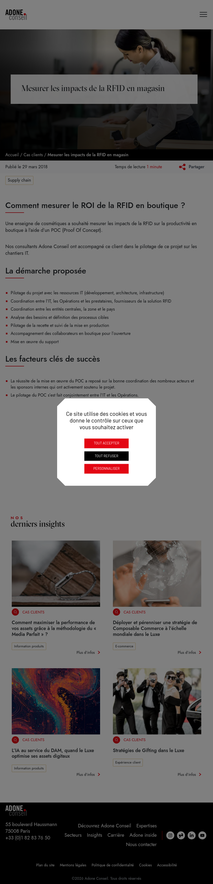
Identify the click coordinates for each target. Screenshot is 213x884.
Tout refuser (106, 456)
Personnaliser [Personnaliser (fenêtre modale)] (106, 468)
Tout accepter (106, 443)
